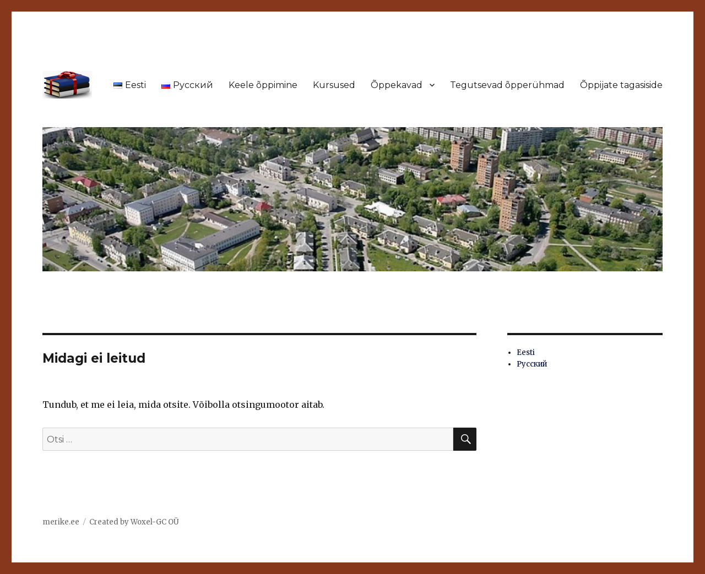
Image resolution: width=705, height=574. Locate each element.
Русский (532, 364)
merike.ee (60, 522)
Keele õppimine (263, 85)
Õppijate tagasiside (621, 85)
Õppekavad (396, 85)
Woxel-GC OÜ (155, 522)
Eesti (526, 352)
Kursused (334, 85)
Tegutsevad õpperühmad (507, 85)
